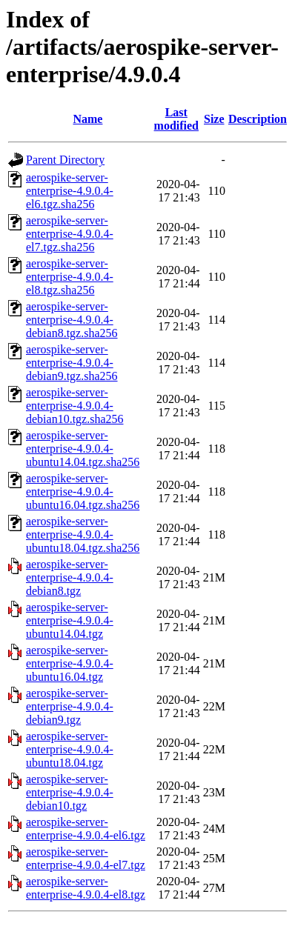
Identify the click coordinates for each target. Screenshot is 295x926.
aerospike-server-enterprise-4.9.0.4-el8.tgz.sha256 (69, 276)
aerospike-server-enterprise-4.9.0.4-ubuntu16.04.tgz (69, 663)
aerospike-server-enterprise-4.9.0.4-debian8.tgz (69, 577)
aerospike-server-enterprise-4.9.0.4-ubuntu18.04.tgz (69, 749)
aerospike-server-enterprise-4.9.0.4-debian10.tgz (69, 792)
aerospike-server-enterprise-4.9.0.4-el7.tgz (85, 858)
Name (87, 119)
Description (257, 119)
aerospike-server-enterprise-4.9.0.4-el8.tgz (85, 888)
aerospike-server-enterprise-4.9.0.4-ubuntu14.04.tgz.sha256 (82, 448)
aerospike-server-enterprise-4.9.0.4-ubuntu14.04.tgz (69, 620)
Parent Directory (65, 159)
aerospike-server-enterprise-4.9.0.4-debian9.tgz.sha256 (72, 362)
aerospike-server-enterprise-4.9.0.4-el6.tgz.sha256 (69, 190)
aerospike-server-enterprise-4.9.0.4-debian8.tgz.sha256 (72, 319)
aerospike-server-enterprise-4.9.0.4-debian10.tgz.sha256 (75, 405)
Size (214, 119)
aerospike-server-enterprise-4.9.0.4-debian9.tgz (69, 706)
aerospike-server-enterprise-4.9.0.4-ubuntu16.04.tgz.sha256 (82, 491)
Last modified (176, 119)
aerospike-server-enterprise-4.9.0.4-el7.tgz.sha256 (69, 233)
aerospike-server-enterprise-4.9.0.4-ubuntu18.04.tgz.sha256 (82, 534)
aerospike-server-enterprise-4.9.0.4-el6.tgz (85, 829)
